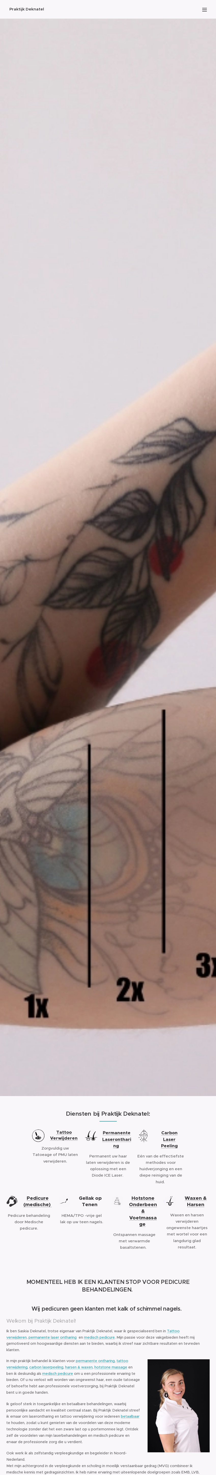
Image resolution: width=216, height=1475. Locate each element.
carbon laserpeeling (46, 1367)
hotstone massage (110, 1367)
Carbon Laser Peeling (169, 1139)
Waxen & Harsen (196, 1201)
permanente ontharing (95, 1361)
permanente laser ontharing (52, 1337)
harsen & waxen (79, 1367)
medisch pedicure (99, 1337)
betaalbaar (130, 1416)
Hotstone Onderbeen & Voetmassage (143, 1211)
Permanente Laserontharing (116, 1139)
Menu (204, 9)
